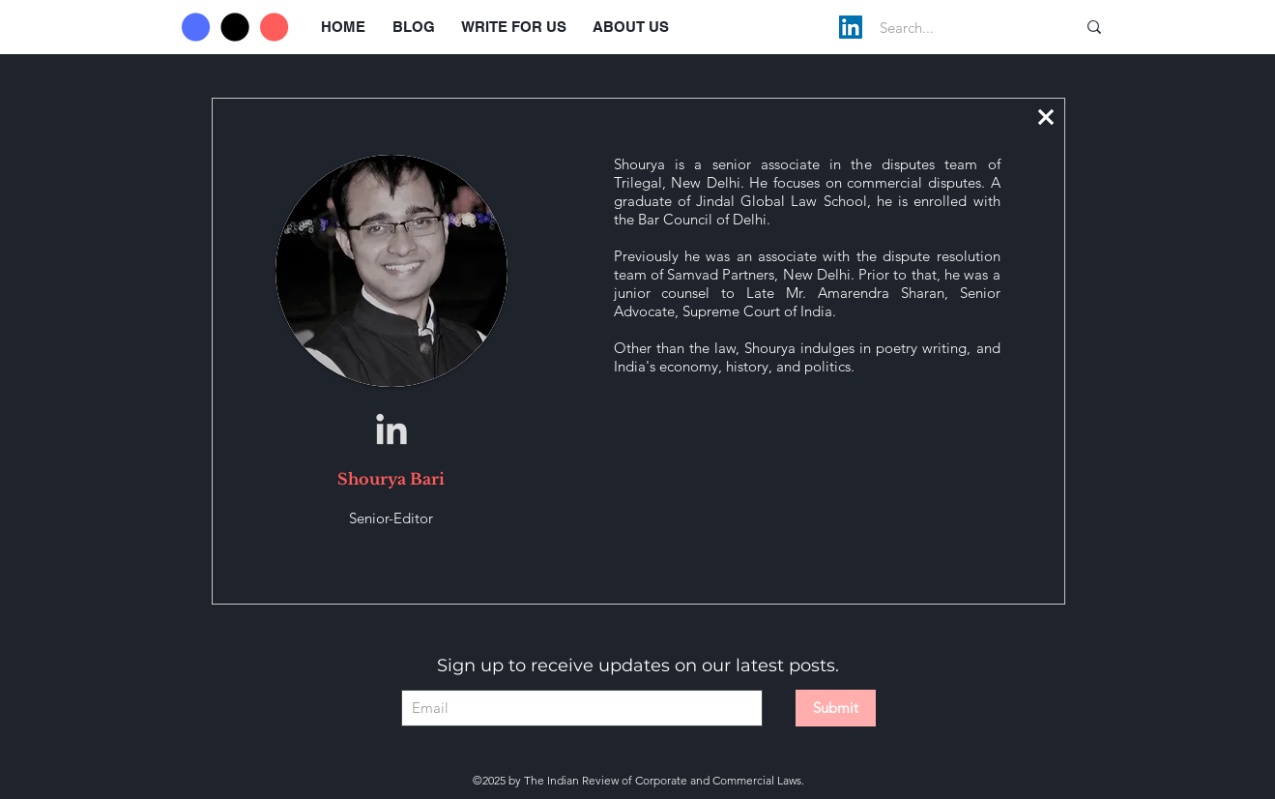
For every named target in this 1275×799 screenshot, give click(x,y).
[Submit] (836, 708)
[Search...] (957, 27)
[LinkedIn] (850, 27)
